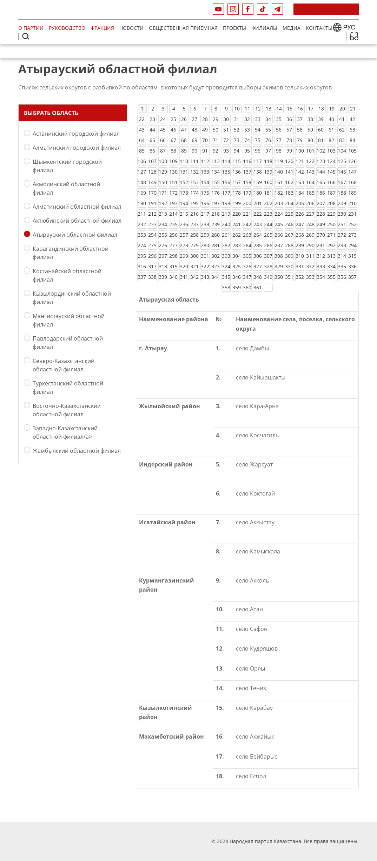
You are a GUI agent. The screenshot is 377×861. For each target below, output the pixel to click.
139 (268, 171)
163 (300, 182)
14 (279, 108)
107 (152, 161)
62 (342, 129)
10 (237, 108)
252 (352, 224)
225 (289, 213)
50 (215, 129)
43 (142, 129)
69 (194, 140)
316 (142, 266)
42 (352, 119)
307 (268, 256)
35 (279, 119)
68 (184, 140)
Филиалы (264, 28)
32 (247, 119)
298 (173, 256)
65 (152, 140)
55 (268, 129)
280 (205, 245)
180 (257, 192)
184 (300, 192)
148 (142, 182)
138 (257, 171)
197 (215, 203)
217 (205, 213)
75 (257, 140)
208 (331, 203)
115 (236, 161)
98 (279, 150)
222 (257, 213)
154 (205, 182)
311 (310, 256)
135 (226, 171)
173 (184, 192)
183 (289, 192)
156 (226, 182)
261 (226, 234)
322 (205, 266)
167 (342, 182)
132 (194, 171)
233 (152, 224)
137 (247, 171)
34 (268, 119)
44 (152, 129)
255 (163, 234)
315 (352, 256)
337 (142, 277)
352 (300, 277)
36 (289, 119)
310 (300, 256)
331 (300, 266)
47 (184, 129)
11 (247, 108)
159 (257, 182)
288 (289, 245)
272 (342, 234)
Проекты (234, 28)
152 (184, 182)
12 (258, 108)
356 (342, 277)
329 (279, 266)
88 (173, 150)
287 (279, 245)
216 (194, 213)
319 (173, 266)
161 (279, 182)
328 (268, 266)
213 (163, 213)
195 (194, 203)
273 (352, 234)
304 (236, 256)
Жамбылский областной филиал (77, 450)
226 (300, 213)
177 (226, 192)
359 (236, 287)
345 (226, 277)
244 (268, 224)
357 (352, 277)
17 (310, 108)
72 (226, 140)
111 (194, 161)
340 (173, 277)
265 (268, 234)
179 (247, 192)
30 (226, 119)
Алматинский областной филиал (77, 206)
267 (289, 234)
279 (194, 245)
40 (331, 119)
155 (215, 182)
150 (163, 182)
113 (215, 161)
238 (205, 224)
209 (342, 203)
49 (205, 129)
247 (300, 224)
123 (321, 161)
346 (236, 277)
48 (194, 129)
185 (310, 192)
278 (184, 245)
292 (331, 245)
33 (257, 119)
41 (342, 119)
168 (352, 182)
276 (163, 245)
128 (152, 171)
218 (215, 213)
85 (142, 150)
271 (331, 234)
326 (247, 266)
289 (300, 245)
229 (331, 213)
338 (152, 277)
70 (205, 140)
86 (152, 150)
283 (236, 245)
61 (331, 129)
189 (352, 192)
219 (226, 213)
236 (184, 224)
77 (279, 140)
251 (342, 224)
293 (342, 245)
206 (310, 203)
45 (163, 129)
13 (268, 108)
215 (184, 213)
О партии (31, 28)
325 (236, 266)
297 (163, 256)
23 (152, 119)
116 (247, 161)
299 (184, 256)
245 (279, 224)
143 (310, 171)
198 (226, 203)
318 (163, 266)
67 (173, 140)
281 (215, 245)
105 (352, 150)
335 (342, 266)
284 (247, 245)
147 (352, 171)
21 (353, 108)
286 (268, 245)
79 (300, 140)
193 (173, 203)
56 (279, 129)
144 (321, 171)
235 (173, 224)
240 (226, 224)
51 (226, 129)
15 (289, 108)
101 (310, 150)
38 (310, 119)
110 (184, 161)
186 (321, 192)
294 (352, 245)
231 (352, 213)
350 (279, 277)
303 (226, 256)
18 (321, 108)
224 (279, 213)
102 (321, 150)
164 (310, 182)
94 (236, 150)
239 (215, 224)
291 (321, 245)
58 (300, 129)
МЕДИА (291, 28)
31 (236, 119)
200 (247, 203)
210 (352, 203)
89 (184, 150)
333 (321, 266)
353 (310, 277)
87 (163, 150)
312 (321, 256)
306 (257, 256)
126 (352, 161)
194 (184, 203)
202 (268, 203)
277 (173, 245)
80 (310, 140)
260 (215, 234)
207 (321, 203)
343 (205, 277)
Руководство (67, 28)
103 (331, 150)
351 (289, 277)
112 (205, 161)
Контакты (319, 28)
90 (194, 150)
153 (194, 182)
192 (163, 203)
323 (215, 266)
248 (310, 224)
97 (268, 150)
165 (321, 182)
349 (268, 277)
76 (268, 140)
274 (142, 245)
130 (173, 171)
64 (142, 140)
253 (142, 234)
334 (331, 266)
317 (152, 266)
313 (331, 256)
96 (257, 150)
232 (142, 224)
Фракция (102, 28)
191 (152, 203)
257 (184, 234)
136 (236, 171)
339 (163, 277)
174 (194, 192)
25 (173, 119)
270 (321, 234)
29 (215, 119)
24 (163, 119)
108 (163, 161)
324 (226, 266)
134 (215, 171)
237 (194, 224)
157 (236, 182)
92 (215, 150)
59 (310, 129)
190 (142, 203)
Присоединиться (326, 9)
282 (226, 245)
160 (268, 182)
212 (152, 213)
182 (279, 192)
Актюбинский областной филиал (77, 220)
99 (289, 150)
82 (331, 140)
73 (236, 140)
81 (321, 140)
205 (300, 203)
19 (332, 108)
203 (279, 203)
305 (247, 256)
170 (152, 192)
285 (257, 245)
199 (236, 203)
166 (331, 182)
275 (152, 245)
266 (279, 234)
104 (342, 150)
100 (300, 150)
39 (321, 119)
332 (310, 266)
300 (194, 256)
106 (142, 161)
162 (289, 182)
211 (142, 213)
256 (173, 234)
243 (257, 224)
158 (247, 182)
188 (342, 192)
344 (215, 277)
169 (142, 192)
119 (279, 161)
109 (173, 161)
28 (205, 119)
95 (247, 150)
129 (163, 171)
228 (321, 213)
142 (300, 171)
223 (268, 213)
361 (257, 287)
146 (342, 171)
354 (321, 277)
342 (194, 277)
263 (247, 234)
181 (268, 192)
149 (152, 182)
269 (310, 234)
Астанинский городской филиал (76, 133)
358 (226, 287)
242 (247, 224)
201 (257, 203)
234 (163, 224)
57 (289, 129)
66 (163, 140)
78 (289, 140)
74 (247, 140)
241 (236, 224)
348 (257, 277)
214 (173, 213)
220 (236, 213)
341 (184, 277)
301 (205, 256)
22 (142, 119)
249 (321, 224)
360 (247, 287)
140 (279, 171)
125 (342, 161)
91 (205, 150)
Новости (131, 28)
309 (289, 256)
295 (142, 256)
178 (236, 192)
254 (152, 234)
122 (310, 161)
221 (247, 213)
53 (247, 129)
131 (184, 171)
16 (300, 108)
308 (279, 256)
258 (194, 234)
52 (236, 129)
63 (352, 129)
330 (289, 266)
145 (331, 171)
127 (142, 171)
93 (226, 150)
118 (268, 161)
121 (300, 161)
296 (152, 256)
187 (331, 192)
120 (289, 161)
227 (310, 213)
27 (194, 119)
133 (205, 171)
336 (352, 266)
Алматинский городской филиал (77, 147)
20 (342, 108)
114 (226, 161)
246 (289, 224)
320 (184, 266)
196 (205, 203)
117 (257, 161)
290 (310, 245)
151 (173, 182)
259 (205, 234)
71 (215, 140)
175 (205, 192)
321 (194, 266)
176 (215, 192)
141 (289, 171)
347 (247, 277)
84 (352, 140)
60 (321, 129)
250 (331, 224)
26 (184, 119)
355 (331, 277)
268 (300, 234)
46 (173, 129)
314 (342, 256)
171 (163, 192)
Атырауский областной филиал (75, 234)
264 (257, 234)
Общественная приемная (183, 28)
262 (236, 234)
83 (342, 140)
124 (331, 161)
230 (342, 213)
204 (289, 203)
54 (257, 129)
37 (300, 119)
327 (257, 266)
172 (173, 192)
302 (215, 256)
